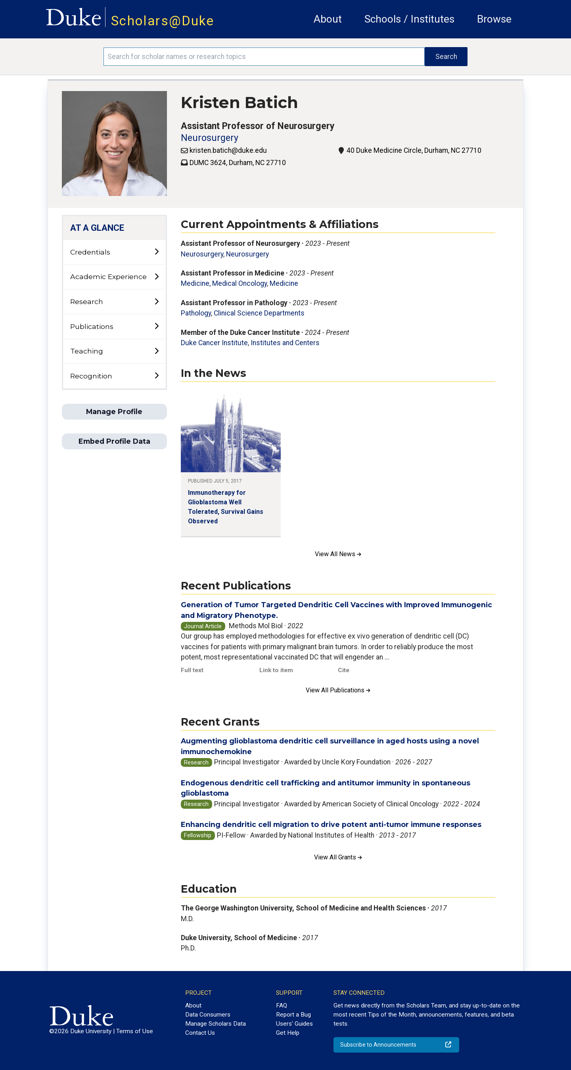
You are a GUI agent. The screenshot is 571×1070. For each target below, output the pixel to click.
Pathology (196, 313)
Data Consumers (207, 1014)
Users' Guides (294, 1023)
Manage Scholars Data (215, 1023)
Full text (192, 670)
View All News (338, 554)
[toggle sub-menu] (156, 252)
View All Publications (338, 690)
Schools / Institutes (409, 19)
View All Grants (338, 857)
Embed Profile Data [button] (114, 441)
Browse (494, 19)
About (328, 19)
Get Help (287, 1032)
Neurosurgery (209, 138)
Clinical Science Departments (259, 313)
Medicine (284, 283)
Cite (343, 670)
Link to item (276, 670)
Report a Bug (293, 1014)
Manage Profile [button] (114, 411)
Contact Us (200, 1032)
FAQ (281, 1005)
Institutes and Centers (285, 343)
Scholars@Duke (162, 21)
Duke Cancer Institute (214, 343)
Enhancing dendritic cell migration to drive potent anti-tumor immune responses (331, 824)
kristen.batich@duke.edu (228, 150)
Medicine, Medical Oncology (224, 283)
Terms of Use (134, 1031)
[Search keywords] (264, 57)
